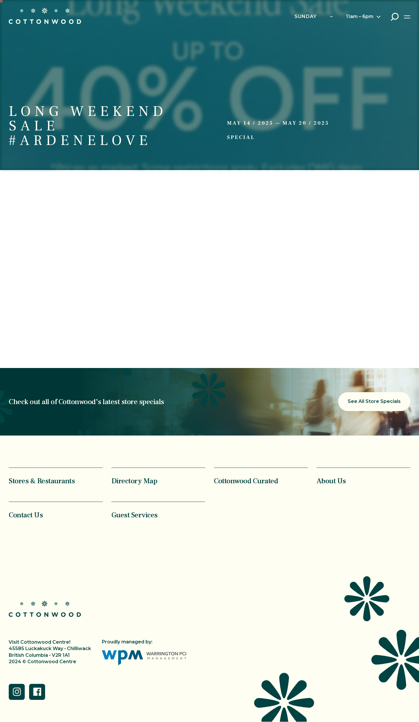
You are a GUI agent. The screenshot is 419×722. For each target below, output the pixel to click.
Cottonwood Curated (246, 480)
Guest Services (134, 514)
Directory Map (134, 480)
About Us (331, 480)
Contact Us (26, 514)
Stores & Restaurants (42, 480)
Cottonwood (45, 16)
